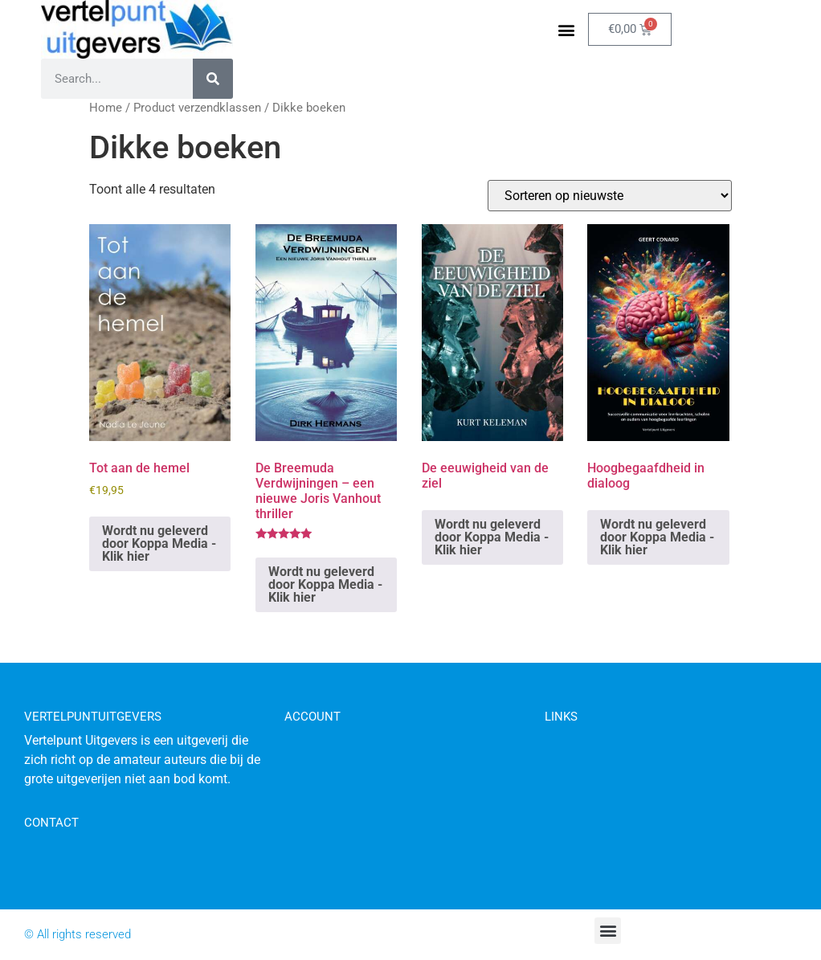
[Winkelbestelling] (610, 195)
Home (105, 107)
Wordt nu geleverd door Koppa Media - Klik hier (159, 543)
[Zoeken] (213, 79)
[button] (566, 29)
